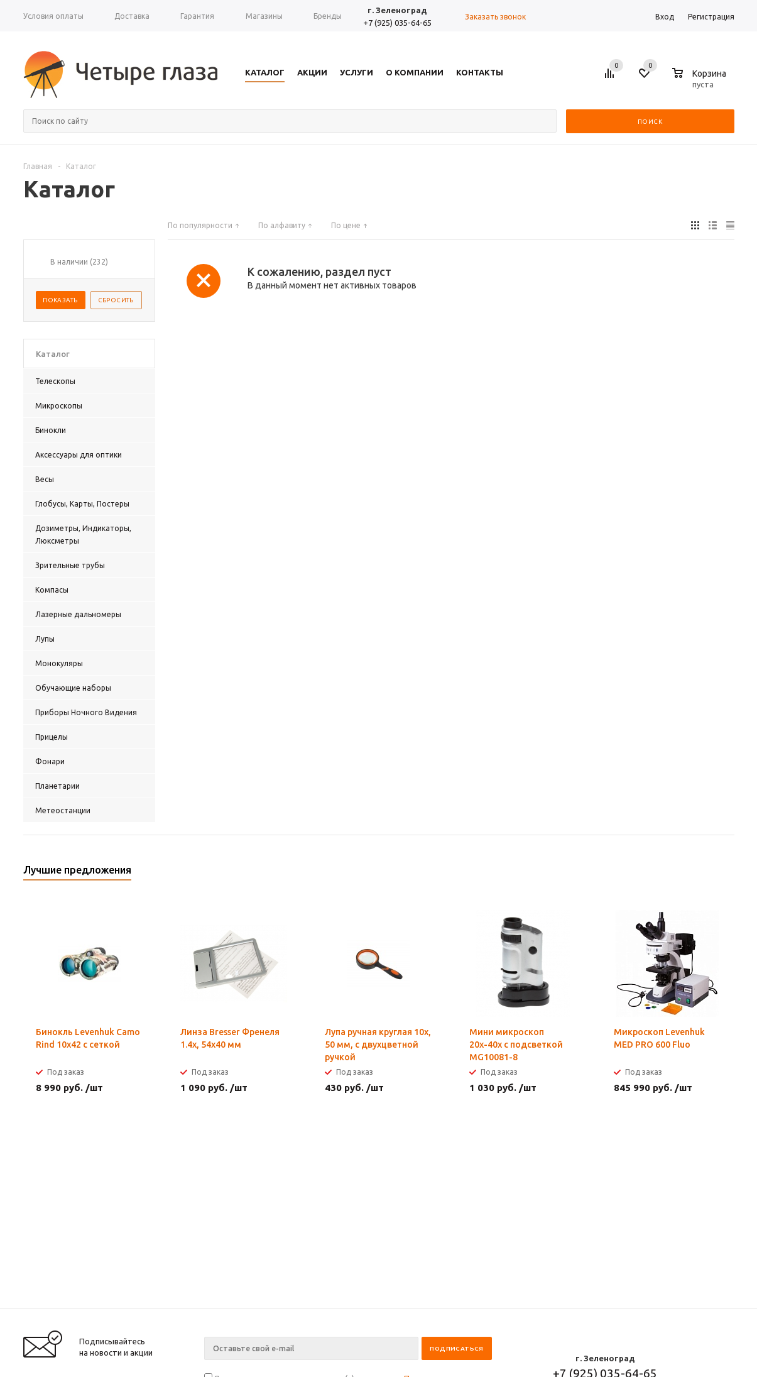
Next (725, 874)
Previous (704, 874)
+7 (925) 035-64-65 (397, 22)
